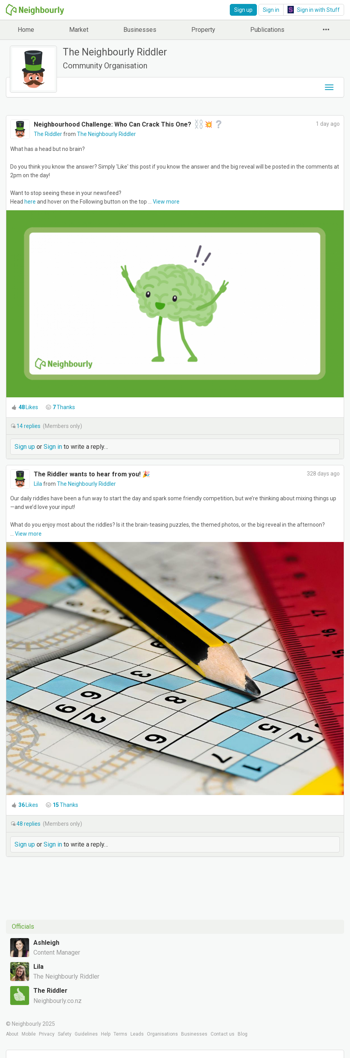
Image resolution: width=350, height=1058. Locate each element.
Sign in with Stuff (314, 9)
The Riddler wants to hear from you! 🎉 (92, 474)
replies (29, 426)
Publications (267, 29)
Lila (38, 484)
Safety (64, 1034)
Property (203, 29)
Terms (120, 1034)
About (12, 1034)
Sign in (271, 10)
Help (105, 1034)
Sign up (243, 10)
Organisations (162, 1034)
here (30, 201)
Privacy (47, 1034)
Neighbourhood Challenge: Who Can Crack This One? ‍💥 (129, 124)
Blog (242, 1034)
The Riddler (48, 134)
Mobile (29, 1034)
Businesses (139, 29)
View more (166, 201)
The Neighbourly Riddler (106, 134)
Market (78, 29)
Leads (137, 1034)
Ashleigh (46, 942)
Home (26, 29)
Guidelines (86, 1034)
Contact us (223, 1034)
